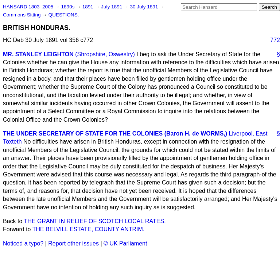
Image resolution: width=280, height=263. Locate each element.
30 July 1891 (144, 6)
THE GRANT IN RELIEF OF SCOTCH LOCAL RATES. (95, 221)
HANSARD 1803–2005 (28, 6)
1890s (68, 6)
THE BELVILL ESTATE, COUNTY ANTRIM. (88, 229)
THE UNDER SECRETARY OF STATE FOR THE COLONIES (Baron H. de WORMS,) (115, 133)
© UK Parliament (125, 243)
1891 (88, 6)
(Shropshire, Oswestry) (105, 54)
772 (275, 40)
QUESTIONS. (63, 15)
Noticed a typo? (23, 243)
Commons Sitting (22, 15)
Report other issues (73, 243)
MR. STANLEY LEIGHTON (38, 54)
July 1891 (112, 6)
